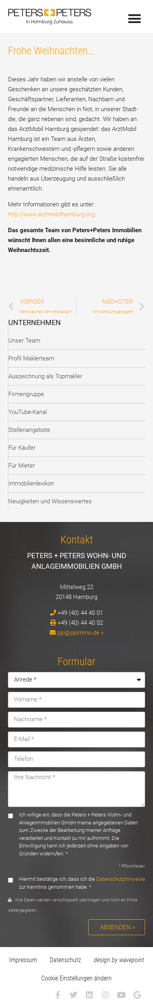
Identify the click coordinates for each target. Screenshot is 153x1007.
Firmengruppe (26, 394)
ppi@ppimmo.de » (80, 632)
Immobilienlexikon (31, 483)
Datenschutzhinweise (120, 879)
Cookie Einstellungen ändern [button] (76, 978)
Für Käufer (21, 447)
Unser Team (24, 340)
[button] (134, 18)
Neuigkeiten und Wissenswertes (50, 501)
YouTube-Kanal (27, 412)
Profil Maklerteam (31, 358)
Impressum (23, 960)
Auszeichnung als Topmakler (45, 376)
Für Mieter (21, 465)
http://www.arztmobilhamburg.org (51, 214)
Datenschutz (65, 960)
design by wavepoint (119, 960)
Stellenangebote (29, 429)
